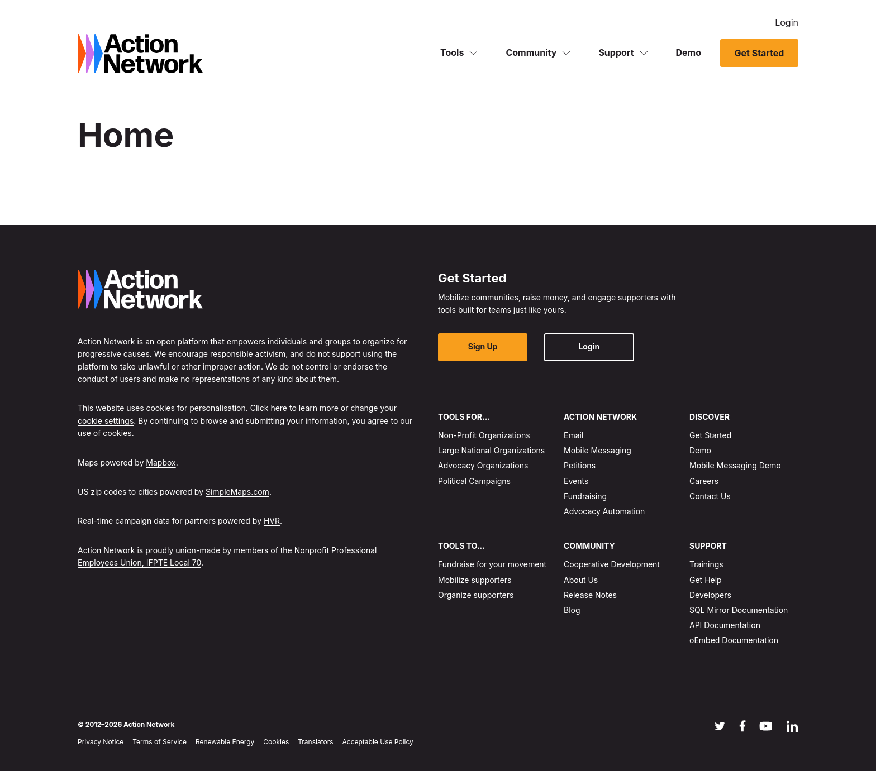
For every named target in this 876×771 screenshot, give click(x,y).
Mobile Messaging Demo (735, 465)
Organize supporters (475, 595)
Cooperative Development (612, 564)
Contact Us (710, 496)
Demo (689, 52)
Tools (452, 52)
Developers (710, 595)
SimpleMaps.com (237, 491)
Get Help (705, 580)
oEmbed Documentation (733, 640)
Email (573, 435)
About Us (581, 580)
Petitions (580, 465)
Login (786, 22)
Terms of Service (159, 742)
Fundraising (585, 496)
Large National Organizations (491, 450)
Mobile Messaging (597, 450)
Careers (703, 481)
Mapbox (160, 462)
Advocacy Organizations (483, 465)
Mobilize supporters (474, 580)
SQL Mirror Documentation (738, 610)
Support (616, 52)
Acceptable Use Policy (377, 742)
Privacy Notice (100, 742)
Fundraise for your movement (492, 564)
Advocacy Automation (604, 511)
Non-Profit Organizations (484, 435)
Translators (315, 742)
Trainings (706, 564)
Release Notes (590, 595)
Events (576, 481)
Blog (572, 610)
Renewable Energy (225, 742)
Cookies (276, 742)
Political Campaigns (474, 481)
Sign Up (483, 346)
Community (531, 52)
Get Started (759, 53)
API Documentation (724, 625)
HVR (272, 520)
